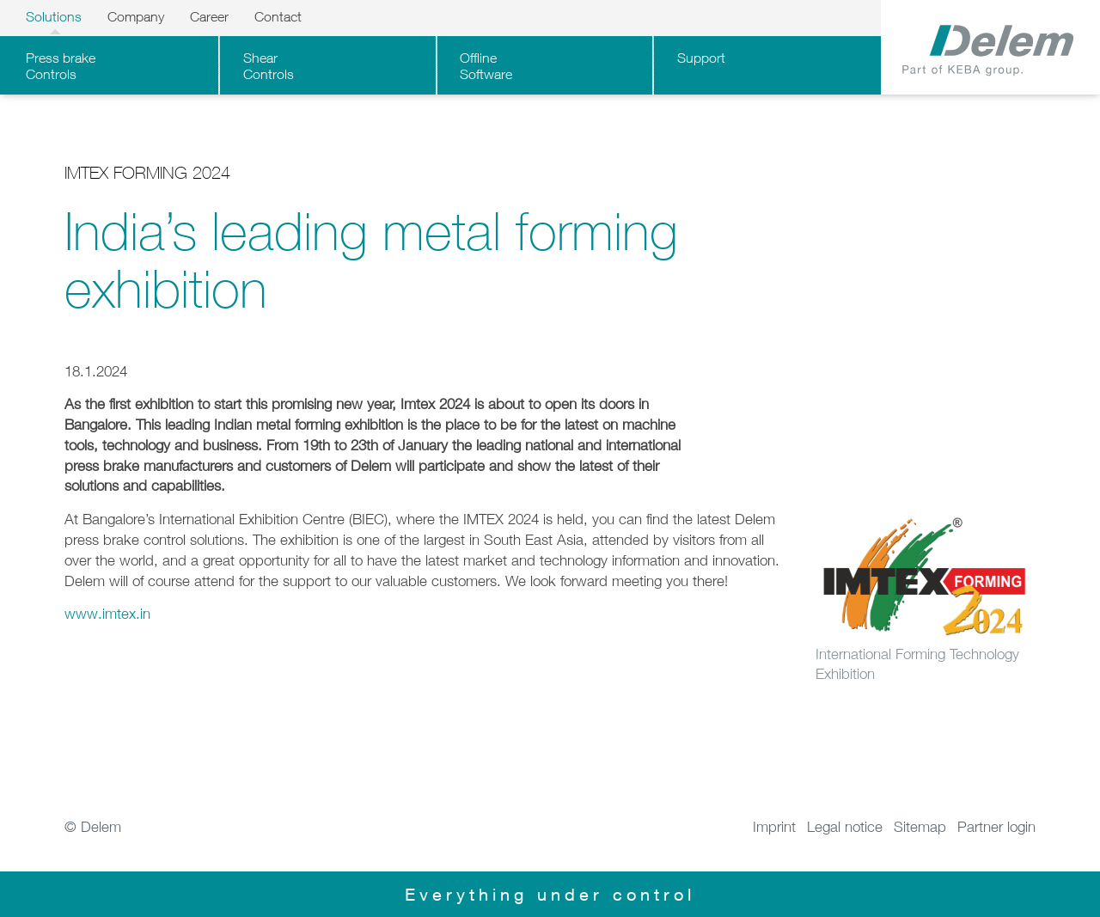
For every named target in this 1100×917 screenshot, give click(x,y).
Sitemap (920, 826)
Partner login (996, 826)
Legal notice (845, 826)
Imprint (774, 826)
